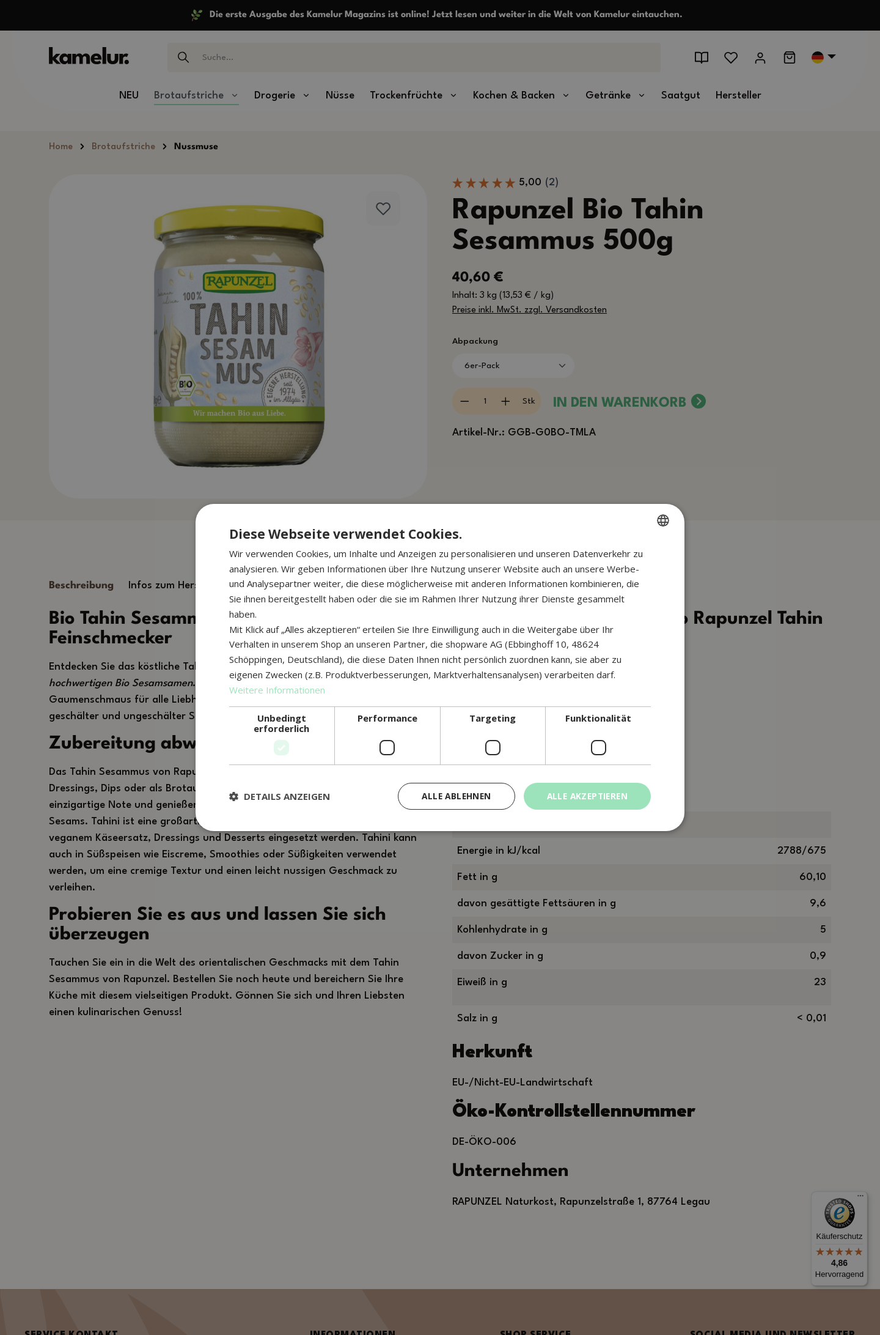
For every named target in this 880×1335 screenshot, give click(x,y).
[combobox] (663, 520)
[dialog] (440, 667)
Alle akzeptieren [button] (585, 796)
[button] (279, 796)
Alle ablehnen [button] (450, 796)
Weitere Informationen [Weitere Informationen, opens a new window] (277, 689)
